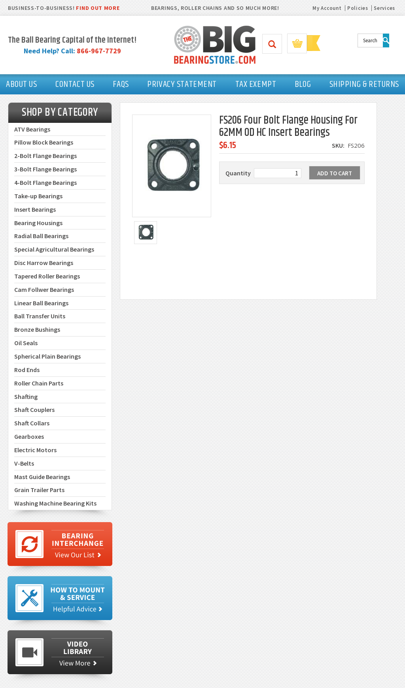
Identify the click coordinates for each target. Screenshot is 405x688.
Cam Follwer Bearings (44, 289)
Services (384, 8)
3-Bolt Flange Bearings (45, 169)
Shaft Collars (31, 423)
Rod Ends (27, 370)
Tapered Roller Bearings (47, 276)
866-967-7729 (99, 50)
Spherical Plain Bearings (47, 356)
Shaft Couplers (34, 410)
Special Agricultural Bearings (54, 249)
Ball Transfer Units (39, 316)
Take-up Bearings (38, 196)
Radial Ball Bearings (41, 236)
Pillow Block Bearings (43, 142)
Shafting (26, 396)
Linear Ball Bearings (41, 303)
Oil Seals (26, 343)
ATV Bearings (32, 129)
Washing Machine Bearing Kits (55, 503)
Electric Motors (35, 450)
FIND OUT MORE (97, 7)
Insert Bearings (35, 209)
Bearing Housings (38, 223)
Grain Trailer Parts (39, 490)
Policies (357, 8)
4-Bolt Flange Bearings (45, 182)
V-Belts (24, 463)
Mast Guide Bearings (42, 477)
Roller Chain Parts (38, 383)
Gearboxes (29, 436)
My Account (326, 8)
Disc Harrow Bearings (43, 263)
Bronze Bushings (37, 329)
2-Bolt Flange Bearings (45, 156)
